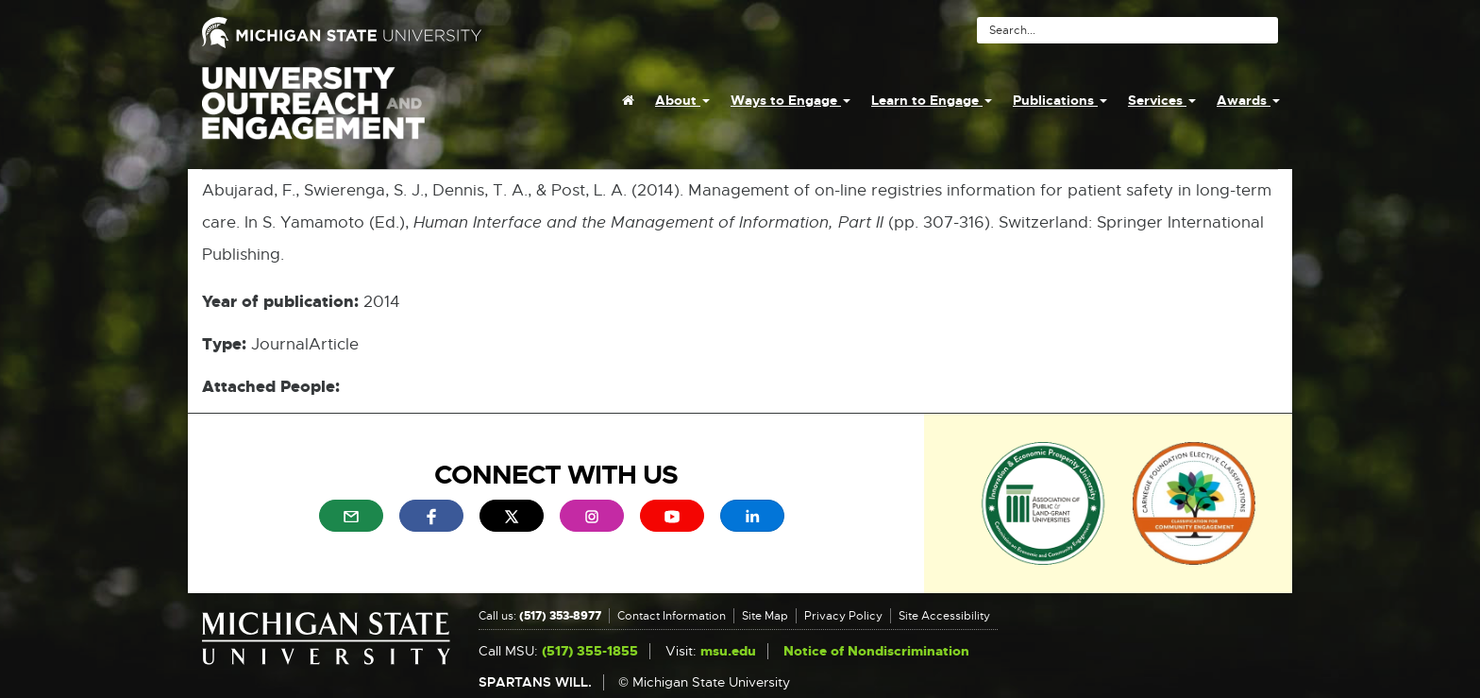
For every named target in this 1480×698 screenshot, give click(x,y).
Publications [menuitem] (1060, 100)
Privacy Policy (843, 615)
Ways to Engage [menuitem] (790, 100)
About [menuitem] (682, 100)
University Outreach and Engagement (313, 113)
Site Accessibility (944, 615)
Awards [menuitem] (1248, 100)
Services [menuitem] (1162, 100)
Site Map (765, 615)
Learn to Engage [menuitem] (931, 100)
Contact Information (671, 615)
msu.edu (728, 651)
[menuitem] (628, 100)
